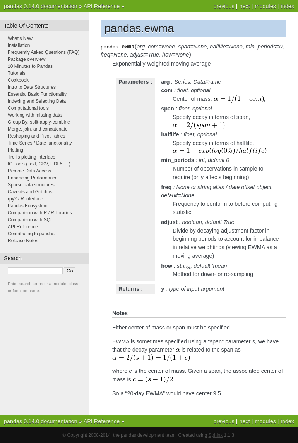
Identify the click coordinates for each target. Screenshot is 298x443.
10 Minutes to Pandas (30, 66)
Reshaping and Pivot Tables (36, 136)
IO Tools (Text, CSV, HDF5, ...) (39, 164)
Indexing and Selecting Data (37, 101)
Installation (19, 45)
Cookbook (18, 80)
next (244, 6)
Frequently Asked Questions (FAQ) (43, 52)
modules (265, 6)
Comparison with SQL (30, 219)
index (287, 6)
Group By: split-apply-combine (39, 122)
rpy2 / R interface (25, 199)
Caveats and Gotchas (30, 192)
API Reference (102, 6)
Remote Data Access (29, 171)
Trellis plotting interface (31, 157)
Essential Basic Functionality (37, 94)
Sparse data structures (31, 185)
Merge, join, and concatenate (38, 129)
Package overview (26, 59)
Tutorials (17, 73)
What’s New (20, 38)
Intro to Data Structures (32, 87)
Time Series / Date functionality (40, 143)
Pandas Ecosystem (28, 206)
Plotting (15, 150)
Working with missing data (35, 115)
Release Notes (23, 240)
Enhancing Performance (33, 178)
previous (223, 6)
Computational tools (28, 108)
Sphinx (216, 435)
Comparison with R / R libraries (40, 212)
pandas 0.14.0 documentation (40, 6)
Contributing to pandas (31, 233)
